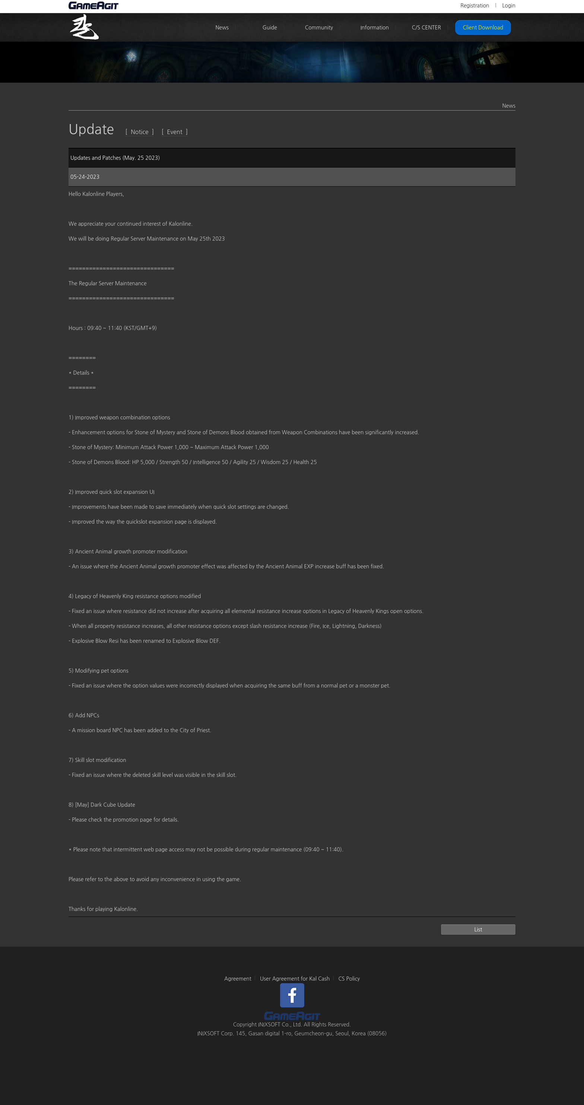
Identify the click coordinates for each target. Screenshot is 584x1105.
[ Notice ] (139, 132)
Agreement (237, 978)
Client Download (483, 27)
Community (319, 27)
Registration (474, 5)
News (222, 27)
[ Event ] (175, 132)
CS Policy (349, 978)
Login (508, 5)
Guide (270, 27)
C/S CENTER (426, 27)
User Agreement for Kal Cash (295, 978)
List (478, 929)
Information (375, 27)
